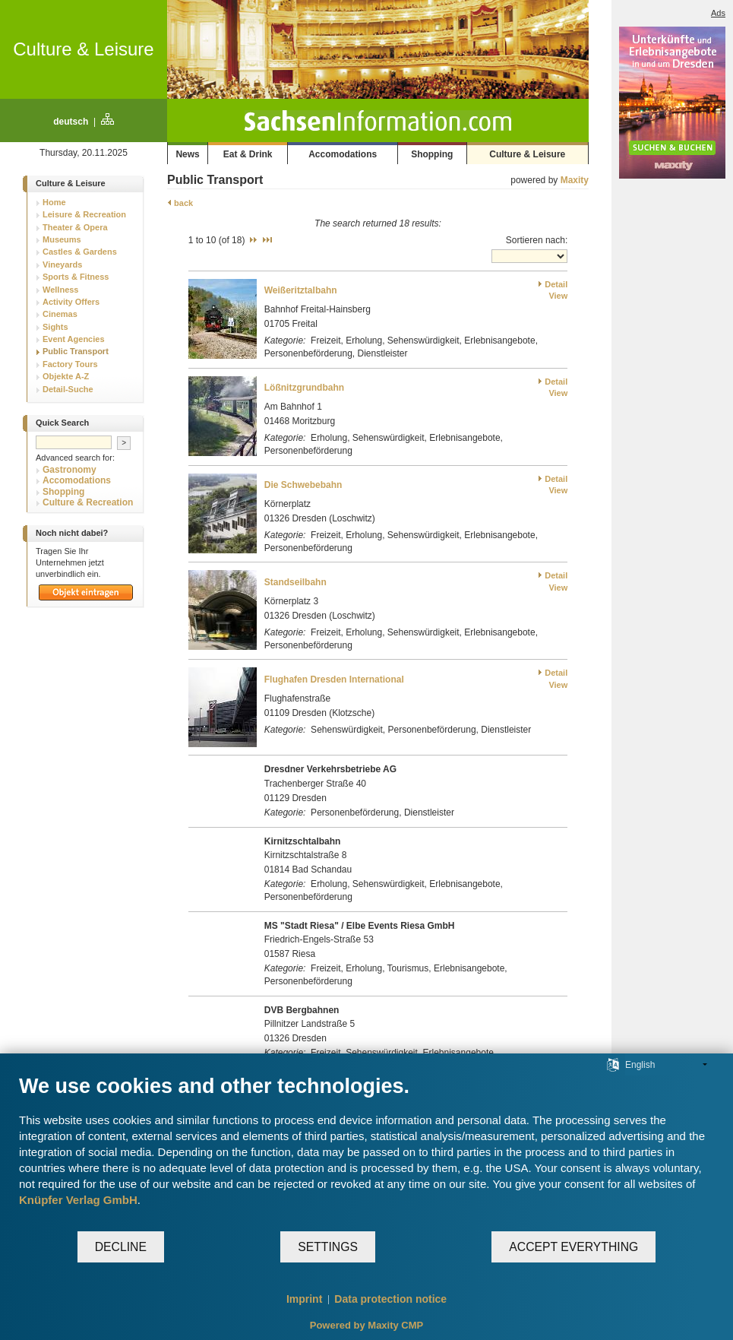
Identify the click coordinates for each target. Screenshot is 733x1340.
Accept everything (573, 1246)
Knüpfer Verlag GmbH (78, 1199)
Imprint (304, 1299)
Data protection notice (390, 1299)
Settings (328, 1246)
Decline (121, 1246)
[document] (366, 1152)
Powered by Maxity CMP (367, 1325)
